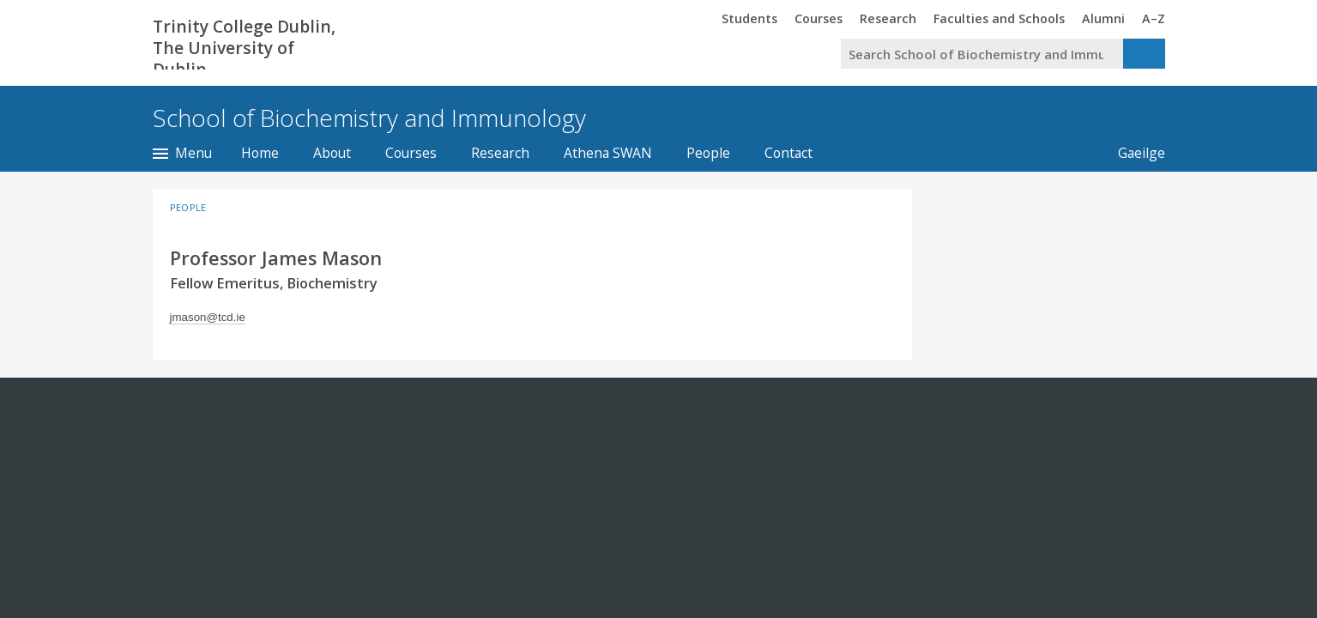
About (332, 152)
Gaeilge (1133, 152)
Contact (788, 152)
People (708, 152)
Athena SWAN (608, 152)
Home (260, 152)
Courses (411, 152)
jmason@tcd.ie (207, 317)
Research (500, 152)
